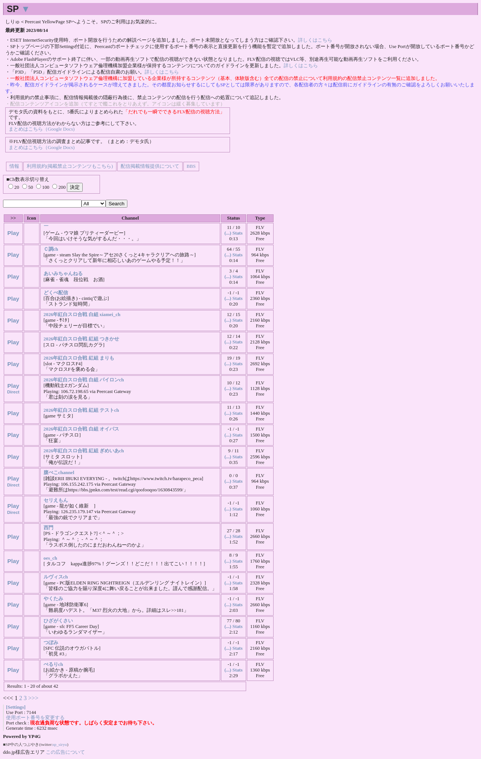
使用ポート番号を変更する (35, 717)
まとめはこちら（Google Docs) (41, 129)
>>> (33, 698)
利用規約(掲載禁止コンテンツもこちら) (70, 166)
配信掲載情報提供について (150, 166)
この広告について (65, 752)
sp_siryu (60, 744)
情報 (14, 166)
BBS (191, 166)
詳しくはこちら (315, 40)
